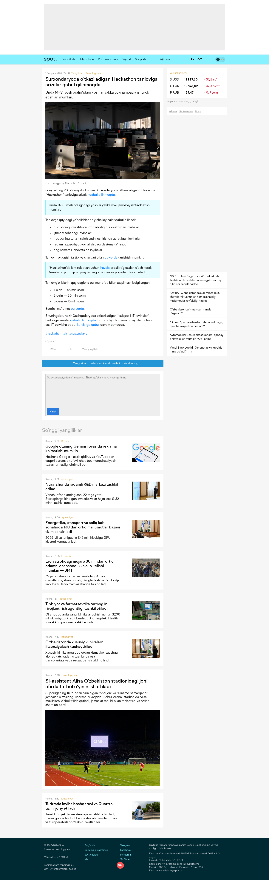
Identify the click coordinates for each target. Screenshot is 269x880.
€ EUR (174, 86)
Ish (86, 859)
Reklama (173, 111)
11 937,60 (191, 79)
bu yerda (111, 257)
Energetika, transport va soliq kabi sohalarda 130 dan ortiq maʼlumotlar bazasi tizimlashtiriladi (82, 527)
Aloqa (198, 111)
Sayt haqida (91, 854)
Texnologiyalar (69, 675)
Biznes (65, 441)
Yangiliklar (69, 59)
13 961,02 (191, 86)
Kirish (53, 411)
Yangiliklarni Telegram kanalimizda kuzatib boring (102, 363)
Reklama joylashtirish (96, 850)
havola (105, 268)
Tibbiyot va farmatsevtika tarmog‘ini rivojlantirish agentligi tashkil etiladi (76, 606)
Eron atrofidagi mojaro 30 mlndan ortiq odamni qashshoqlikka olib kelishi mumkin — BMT (79, 566)
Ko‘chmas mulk (108, 59)
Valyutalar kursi (178, 73)
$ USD (174, 79)
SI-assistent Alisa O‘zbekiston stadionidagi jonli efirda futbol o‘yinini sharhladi (97, 683)
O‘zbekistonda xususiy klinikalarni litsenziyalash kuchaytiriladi (74, 644)
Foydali (127, 59)
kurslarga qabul (88, 325)
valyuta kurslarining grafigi (183, 101)
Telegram (123, 845)
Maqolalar (87, 59)
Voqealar (141, 59)
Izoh (67, 349)
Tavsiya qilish (88, 349)
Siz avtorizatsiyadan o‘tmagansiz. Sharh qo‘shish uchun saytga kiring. (103, 390)
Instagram (124, 854)
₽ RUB (174, 92)
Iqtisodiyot (67, 479)
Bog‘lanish (90, 845)
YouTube (123, 859)
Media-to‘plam (186, 111)
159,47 (189, 92)
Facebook (124, 850)
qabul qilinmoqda (102, 195)
